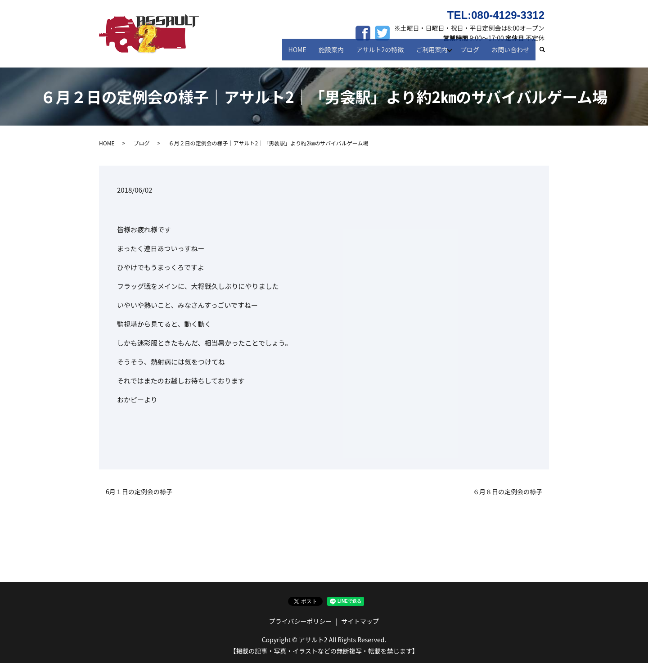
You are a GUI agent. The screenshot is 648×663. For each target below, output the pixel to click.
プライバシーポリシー (300, 621)
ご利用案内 (433, 53)
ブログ (473, 53)
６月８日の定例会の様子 (507, 491)
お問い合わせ (512, 53)
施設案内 (337, 53)
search (546, 53)
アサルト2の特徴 (384, 53)
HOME (306, 53)
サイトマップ (360, 621)
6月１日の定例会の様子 (139, 491)
